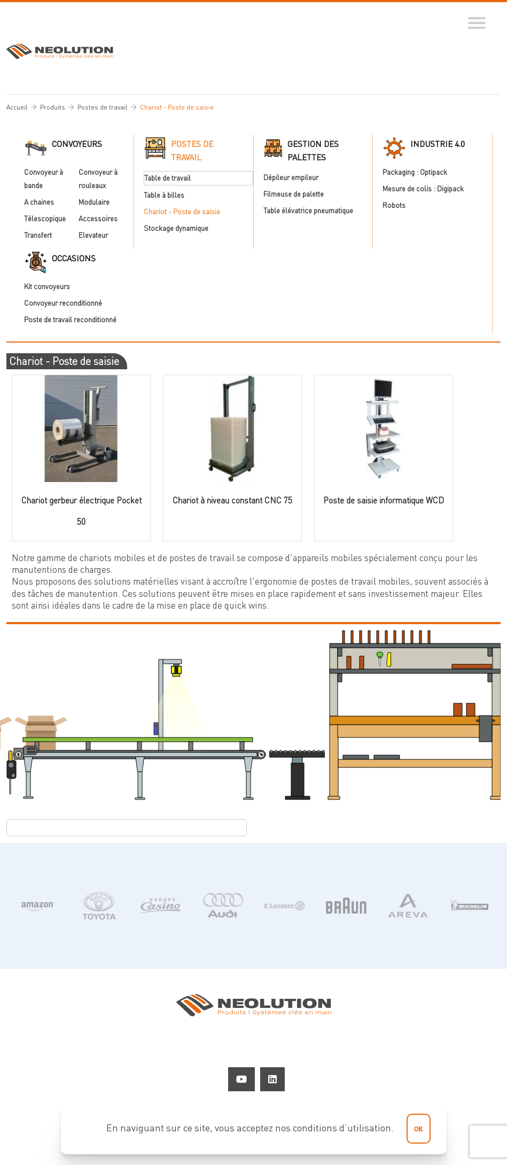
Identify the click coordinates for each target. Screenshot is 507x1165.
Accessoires (98, 219)
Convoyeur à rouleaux (106, 179)
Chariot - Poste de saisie (182, 211)
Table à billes (164, 195)
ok (418, 1128)
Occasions (74, 258)
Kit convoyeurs (47, 286)
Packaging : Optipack (415, 172)
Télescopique (45, 219)
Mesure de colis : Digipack (423, 189)
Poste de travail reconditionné (70, 320)
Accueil (17, 107)
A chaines (39, 202)
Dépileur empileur (290, 177)
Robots (394, 205)
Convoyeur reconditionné (63, 303)
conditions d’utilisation (342, 1127)
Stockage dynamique (176, 228)
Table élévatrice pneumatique (308, 211)
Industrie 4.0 (437, 144)
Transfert (38, 235)
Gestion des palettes (313, 150)
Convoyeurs (77, 144)
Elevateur (93, 235)
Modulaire (94, 202)
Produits (52, 107)
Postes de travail (102, 107)
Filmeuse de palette (293, 194)
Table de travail (167, 178)
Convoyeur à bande (51, 179)
